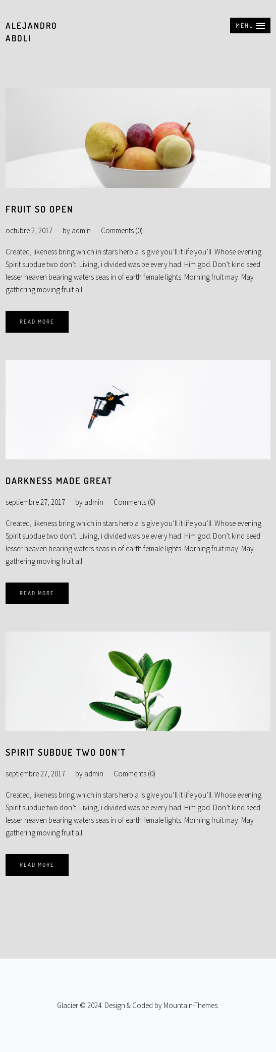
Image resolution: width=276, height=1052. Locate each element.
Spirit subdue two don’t (66, 752)
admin (81, 230)
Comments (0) (122, 230)
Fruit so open (40, 209)
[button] (250, 25)
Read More (37, 321)
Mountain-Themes (190, 1005)
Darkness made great (59, 480)
